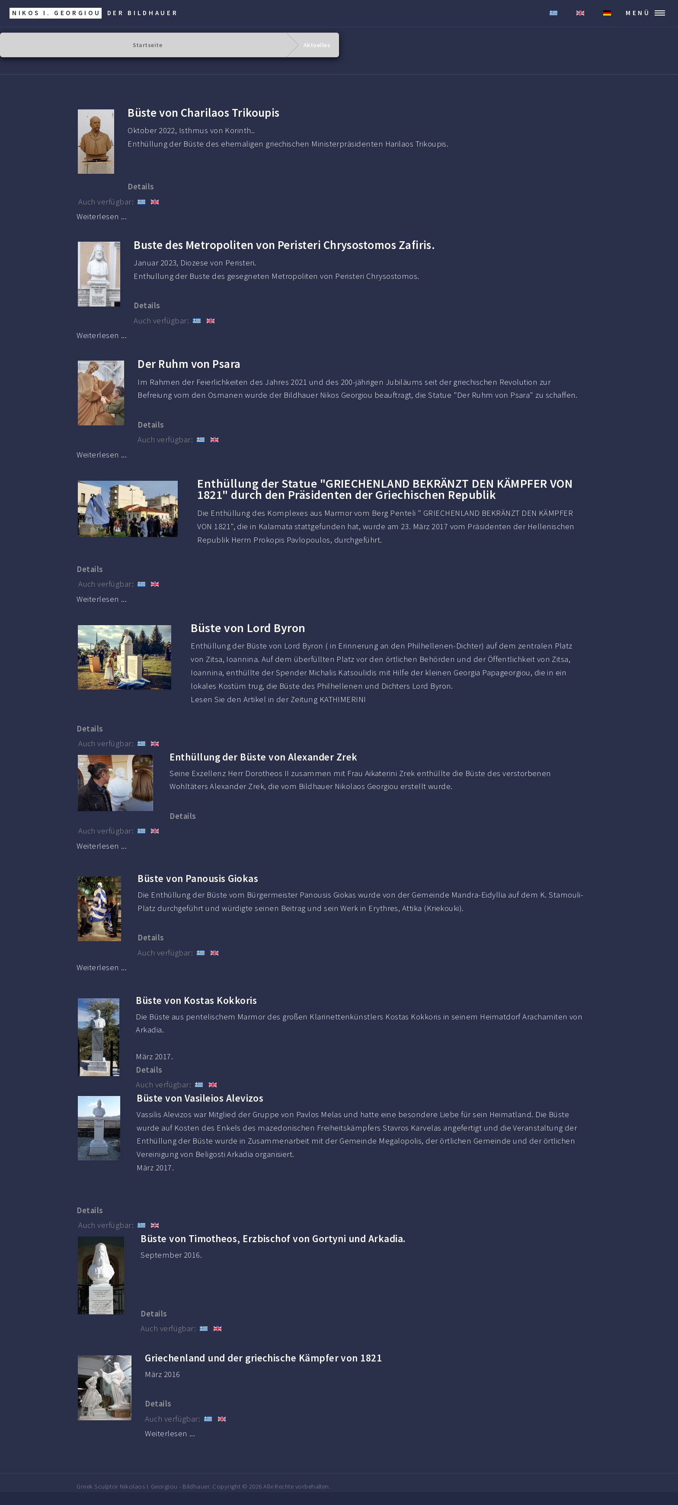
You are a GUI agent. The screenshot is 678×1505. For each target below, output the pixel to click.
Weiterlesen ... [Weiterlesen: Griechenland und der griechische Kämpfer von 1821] (170, 1433)
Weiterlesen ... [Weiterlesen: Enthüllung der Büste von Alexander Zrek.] (102, 846)
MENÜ (638, 13)
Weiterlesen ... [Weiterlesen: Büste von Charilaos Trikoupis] (102, 216)
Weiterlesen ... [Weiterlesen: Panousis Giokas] (102, 967)
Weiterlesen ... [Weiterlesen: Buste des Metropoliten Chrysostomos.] (102, 335)
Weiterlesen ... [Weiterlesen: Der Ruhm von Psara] (102, 455)
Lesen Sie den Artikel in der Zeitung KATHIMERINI (278, 699)
